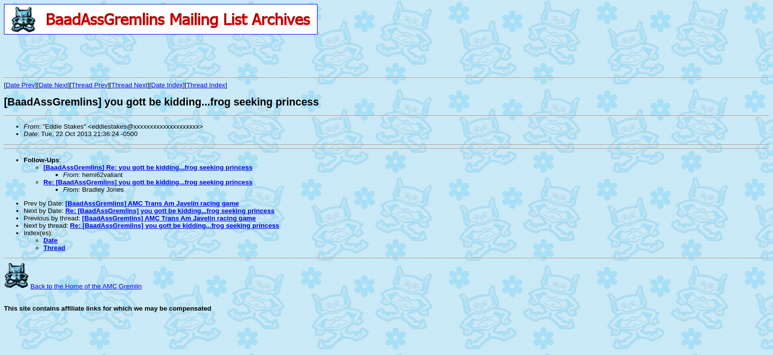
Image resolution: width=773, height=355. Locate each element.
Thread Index (205, 85)
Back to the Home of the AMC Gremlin (86, 286)
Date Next (53, 85)
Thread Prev (89, 85)
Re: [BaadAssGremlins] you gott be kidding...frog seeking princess (147, 182)
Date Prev (20, 85)
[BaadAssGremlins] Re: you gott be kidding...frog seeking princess (147, 167)
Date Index (167, 85)
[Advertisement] (119, 56)
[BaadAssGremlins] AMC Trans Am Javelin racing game (152, 203)
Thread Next (129, 85)
